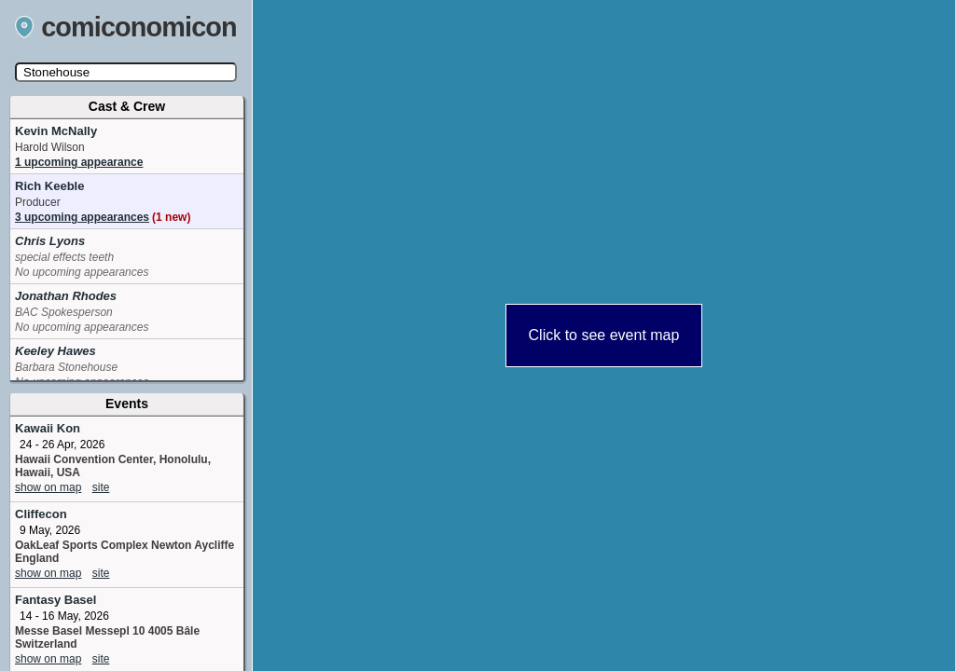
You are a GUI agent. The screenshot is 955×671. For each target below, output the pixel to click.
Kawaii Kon (47, 428)
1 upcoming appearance (79, 162)
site (101, 487)
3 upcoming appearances (102, 217)
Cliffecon (41, 514)
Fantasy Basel (55, 600)
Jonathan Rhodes (66, 296)
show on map (48, 487)
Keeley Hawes (55, 351)
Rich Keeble (49, 186)
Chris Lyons (50, 241)
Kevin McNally (56, 131)
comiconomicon (126, 27)
